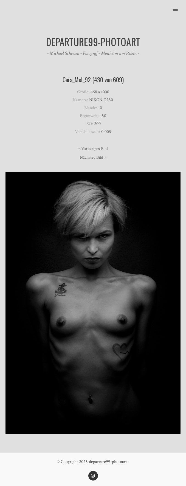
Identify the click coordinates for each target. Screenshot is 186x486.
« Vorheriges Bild (93, 149)
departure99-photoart (108, 462)
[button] (178, 6)
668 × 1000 (100, 92)
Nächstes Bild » (93, 157)
